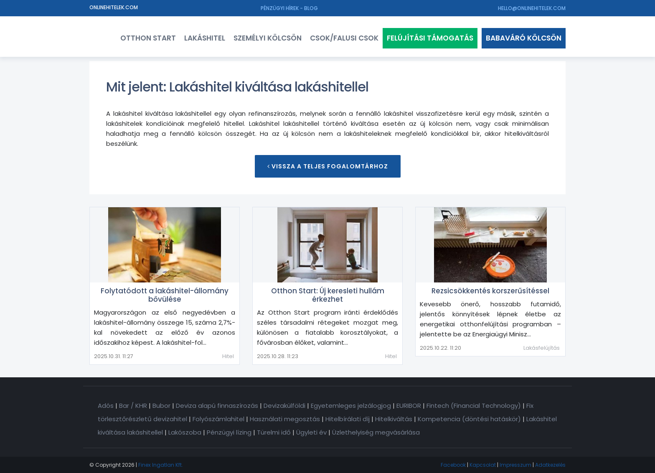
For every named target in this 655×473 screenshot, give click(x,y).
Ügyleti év (311, 432)
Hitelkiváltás (393, 419)
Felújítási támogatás (430, 38)
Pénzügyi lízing (229, 432)
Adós (106, 405)
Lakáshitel (204, 38)
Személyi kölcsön (268, 38)
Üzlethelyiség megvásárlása (376, 432)
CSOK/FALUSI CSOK (344, 38)
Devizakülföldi (284, 405)
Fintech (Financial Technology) (474, 405)
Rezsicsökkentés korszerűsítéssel (490, 291)
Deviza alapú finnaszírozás (217, 405)
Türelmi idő (274, 432)
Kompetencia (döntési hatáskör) (469, 419)
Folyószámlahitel (218, 419)
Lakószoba (184, 432)
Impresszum (515, 464)
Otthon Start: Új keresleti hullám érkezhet (327, 295)
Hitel (228, 356)
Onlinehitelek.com (113, 7)
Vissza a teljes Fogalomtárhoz (327, 166)
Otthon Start (148, 38)
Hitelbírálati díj (347, 419)
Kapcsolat (483, 464)
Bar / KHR (133, 405)
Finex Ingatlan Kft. (160, 464)
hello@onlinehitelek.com (532, 8)
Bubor (161, 405)
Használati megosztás (285, 419)
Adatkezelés (550, 464)
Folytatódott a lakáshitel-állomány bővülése (164, 295)
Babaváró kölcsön (523, 38)
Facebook (453, 464)
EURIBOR (408, 405)
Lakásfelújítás (541, 347)
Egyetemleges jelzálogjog (351, 405)
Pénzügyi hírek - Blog (289, 8)
